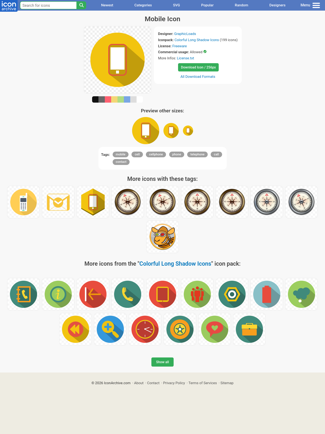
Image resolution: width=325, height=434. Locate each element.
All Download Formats (197, 76)
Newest (107, 5)
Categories (143, 5)
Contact (153, 383)
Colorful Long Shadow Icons (196, 40)
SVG (176, 5)
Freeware (179, 46)
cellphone (156, 154)
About (139, 383)
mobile (121, 154)
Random (241, 5)
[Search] (81, 5)
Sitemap (227, 383)
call (216, 154)
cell (137, 154)
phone (176, 154)
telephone (197, 154)
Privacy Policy (174, 383)
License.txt (185, 58)
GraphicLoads (185, 34)
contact (121, 162)
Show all (162, 362)
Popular (207, 5)
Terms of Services (202, 383)
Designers (277, 5)
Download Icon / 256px (198, 67)
